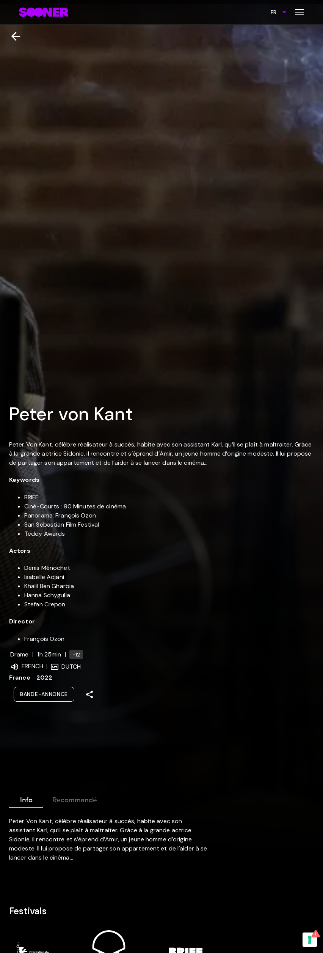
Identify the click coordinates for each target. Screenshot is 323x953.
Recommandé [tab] (74, 798)
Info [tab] (26, 798)
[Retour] (12, 36)
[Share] (89, 694)
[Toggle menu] (299, 12)
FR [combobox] (273, 12)
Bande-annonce (44, 694)
